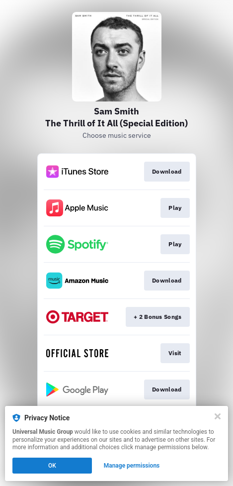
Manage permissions (132, 465)
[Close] (218, 416)
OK (52, 465)
